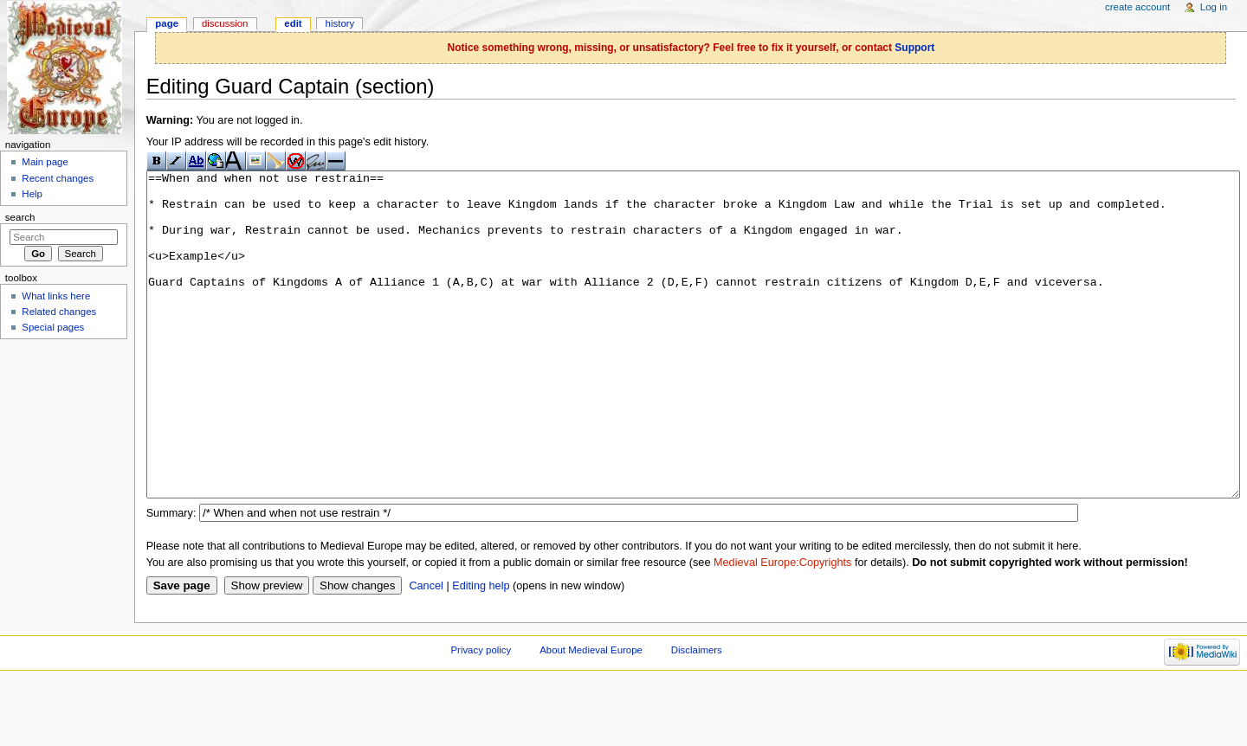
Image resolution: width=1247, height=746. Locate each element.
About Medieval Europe (591, 715)
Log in (1213, 7)
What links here (56, 296)
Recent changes (58, 178)
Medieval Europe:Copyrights (782, 627)
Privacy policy (480, 715)
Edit (292, 23)
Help (32, 194)
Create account (1137, 7)
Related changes (59, 311)
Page (166, 23)
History (340, 23)
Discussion (225, 23)
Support (914, 48)
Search (20, 217)
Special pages (53, 327)
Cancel (426, 651)
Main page (45, 162)
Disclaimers (696, 715)
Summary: (171, 578)
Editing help (480, 651)
